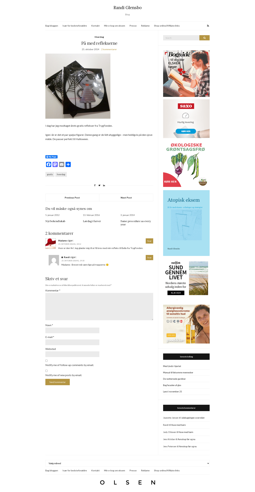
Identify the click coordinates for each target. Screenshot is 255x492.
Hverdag (99, 36)
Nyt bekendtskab (55, 221)
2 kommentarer (109, 49)
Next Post (126, 197)
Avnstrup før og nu (186, 439)
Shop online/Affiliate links (167, 25)
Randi (67, 257)
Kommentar (52, 290)
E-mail (49, 336)
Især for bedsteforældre (74, 25)
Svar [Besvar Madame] (149, 241)
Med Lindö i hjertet (172, 366)
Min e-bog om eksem (114, 25)
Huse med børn (178, 425)
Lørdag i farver (92, 221)
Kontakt (95, 25)
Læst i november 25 (172, 391)
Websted (50, 348)
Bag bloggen (51, 25)
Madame (62, 240)
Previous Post (72, 197)
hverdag (61, 174)
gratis (50, 174)
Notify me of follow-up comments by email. (69, 364)
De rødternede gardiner (174, 379)
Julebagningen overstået (192, 417)
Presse (133, 25)
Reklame (145, 25)
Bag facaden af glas (172, 385)
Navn (49, 325)
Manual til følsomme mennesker (178, 372)
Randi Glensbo (128, 7)
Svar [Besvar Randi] (149, 257)
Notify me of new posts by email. (63, 375)
